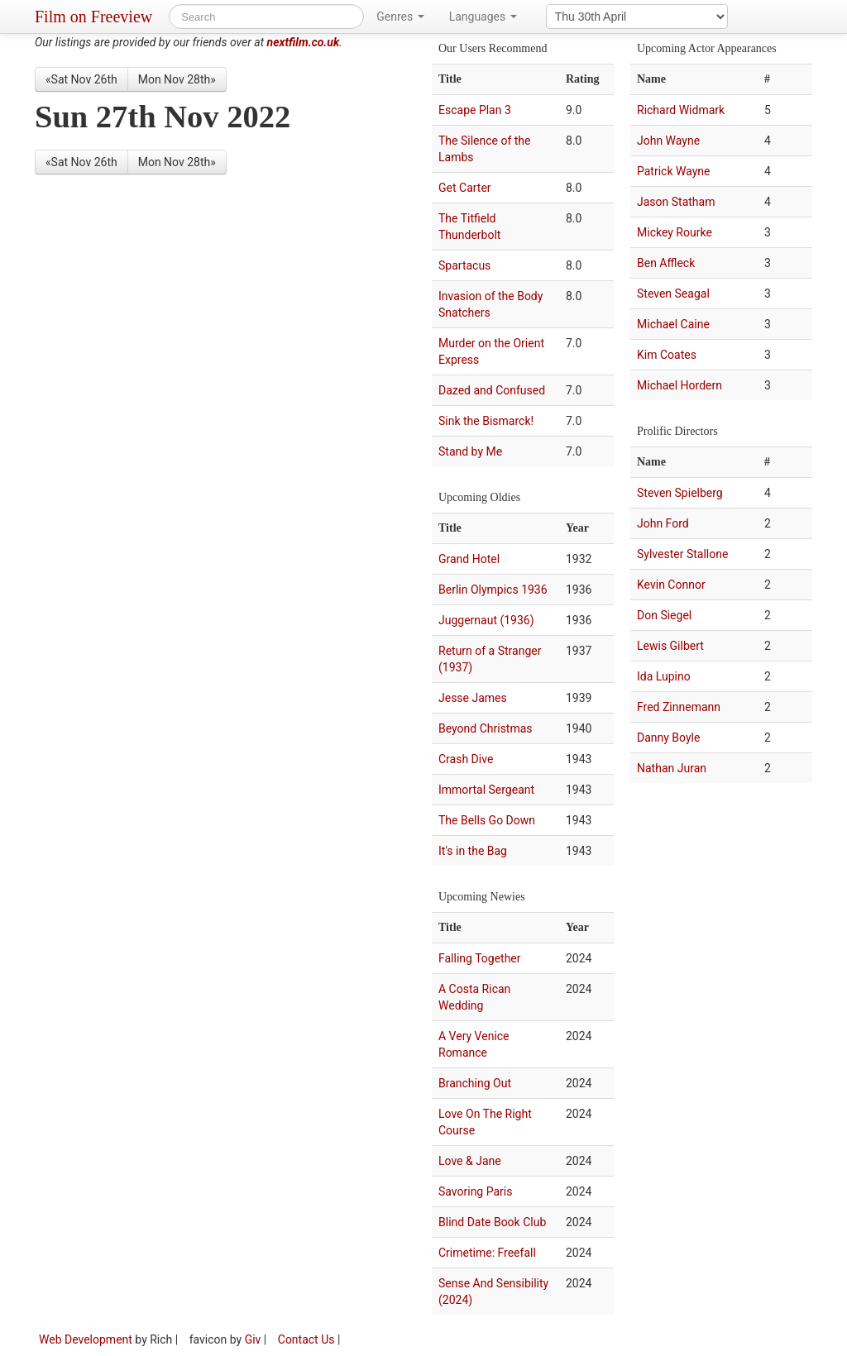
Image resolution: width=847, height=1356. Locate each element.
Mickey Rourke (674, 232)
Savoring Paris (475, 1191)
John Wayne (668, 140)
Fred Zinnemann (678, 707)
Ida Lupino (664, 676)
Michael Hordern (679, 385)
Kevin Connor (671, 584)
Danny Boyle (668, 737)
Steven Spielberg (680, 492)
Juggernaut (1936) (486, 620)
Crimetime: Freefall (487, 1252)
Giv (253, 1339)
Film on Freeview (93, 16)
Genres (400, 16)
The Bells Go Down (486, 820)
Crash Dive (465, 759)
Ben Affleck (666, 263)
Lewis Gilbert (670, 645)
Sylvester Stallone (682, 554)
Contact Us (306, 1339)
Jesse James (472, 697)
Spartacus (464, 265)
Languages (483, 16)
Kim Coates (666, 354)
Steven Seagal (673, 293)
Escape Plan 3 (474, 110)
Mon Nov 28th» (177, 79)
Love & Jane (469, 1160)
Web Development (85, 1339)
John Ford (663, 523)
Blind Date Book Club (492, 1222)
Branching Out (474, 1083)
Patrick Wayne (673, 171)
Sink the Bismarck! (486, 420)
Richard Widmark (681, 110)
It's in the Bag (472, 850)
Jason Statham (676, 201)
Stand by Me (470, 451)
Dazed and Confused (491, 390)
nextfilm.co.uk (303, 42)
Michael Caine (673, 324)
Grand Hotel (469, 559)
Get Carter (464, 187)
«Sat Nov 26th (81, 79)
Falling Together (479, 958)
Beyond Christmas (485, 728)
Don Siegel (664, 615)
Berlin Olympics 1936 (493, 589)
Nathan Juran (671, 768)
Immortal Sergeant (486, 789)
